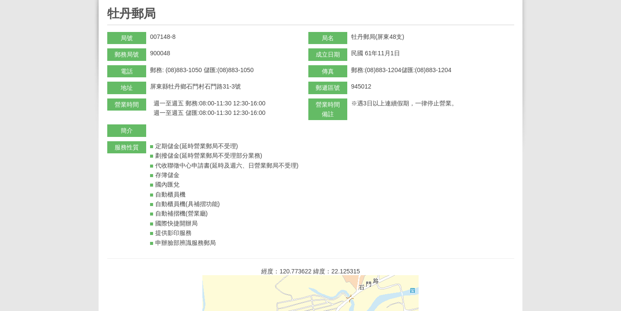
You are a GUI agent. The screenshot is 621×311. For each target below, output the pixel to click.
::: (110, 3)
